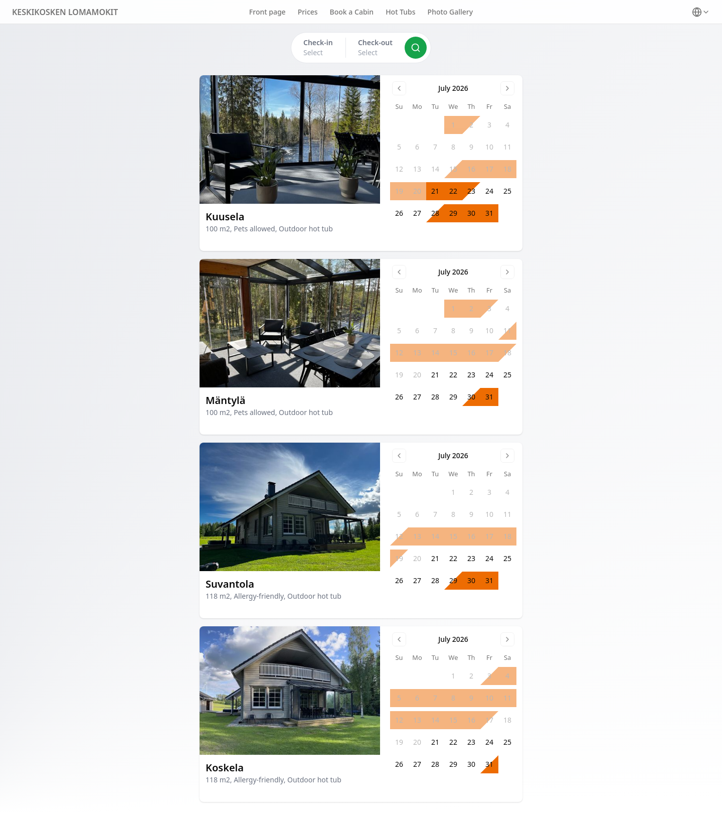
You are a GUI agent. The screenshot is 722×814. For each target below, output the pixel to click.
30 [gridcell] (471, 213)
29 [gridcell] (453, 213)
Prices (308, 12)
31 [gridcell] (489, 213)
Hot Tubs (400, 12)
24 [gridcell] (489, 191)
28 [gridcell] (435, 213)
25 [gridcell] (507, 191)
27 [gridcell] (417, 213)
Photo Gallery (450, 12)
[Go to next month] (507, 88)
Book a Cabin (352, 12)
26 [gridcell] (399, 213)
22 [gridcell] (453, 191)
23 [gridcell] (471, 191)
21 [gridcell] (435, 191)
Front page (267, 12)
